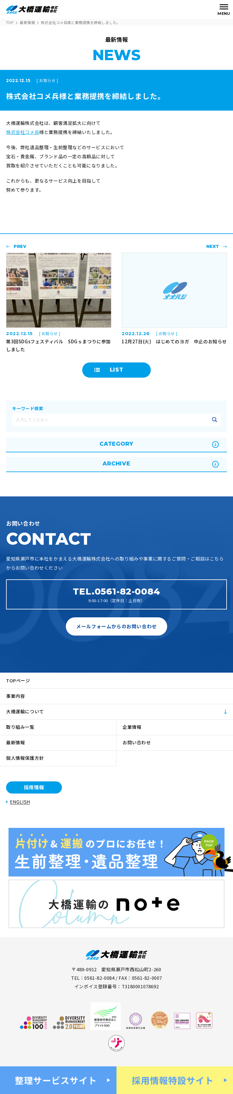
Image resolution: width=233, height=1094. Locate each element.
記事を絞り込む (214, 419)
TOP (10, 22)
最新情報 (27, 22)
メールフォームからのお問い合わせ (116, 626)
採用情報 (34, 787)
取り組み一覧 (20, 727)
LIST (116, 369)
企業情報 (132, 727)
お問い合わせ (137, 742)
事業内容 (15, 696)
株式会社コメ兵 (22, 132)
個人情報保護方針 (25, 758)
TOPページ (18, 680)
